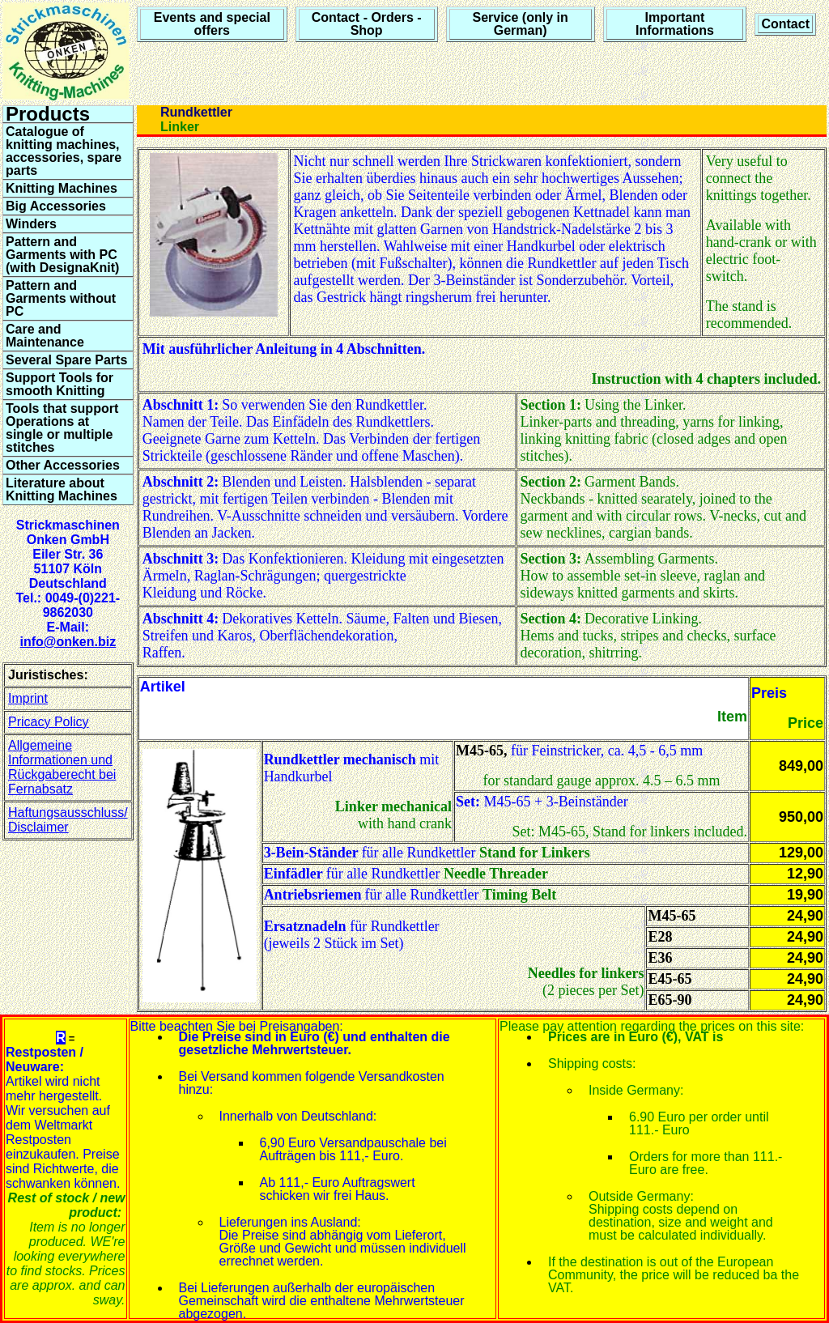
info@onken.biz (67, 642)
